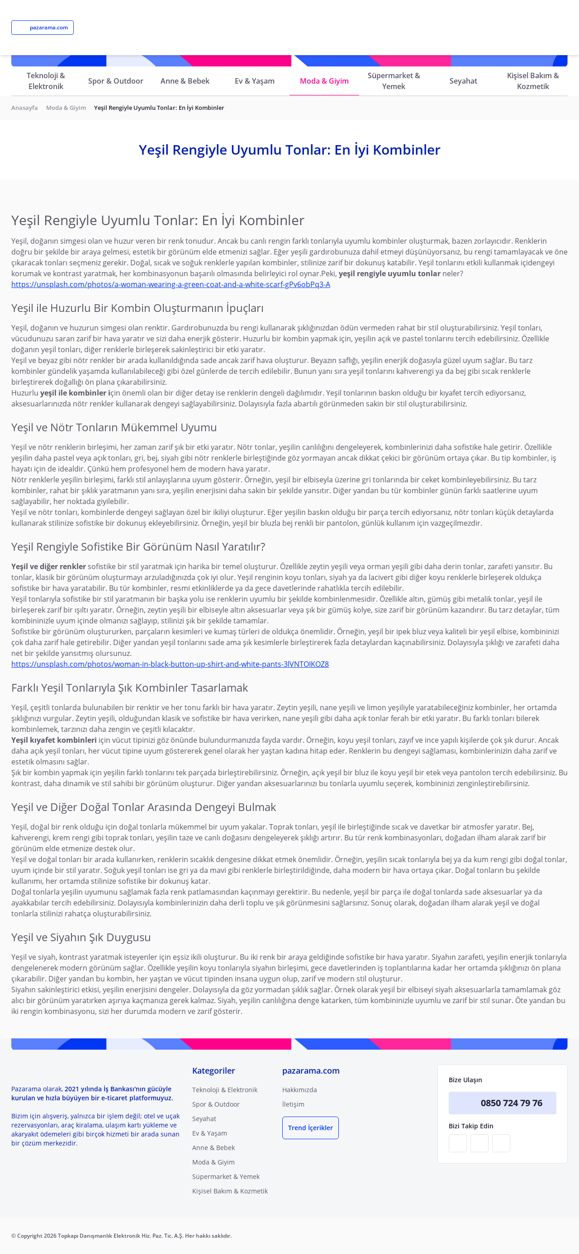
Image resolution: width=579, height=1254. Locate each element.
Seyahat (463, 81)
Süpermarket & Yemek (394, 81)
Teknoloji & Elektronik (46, 81)
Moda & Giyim (324, 81)
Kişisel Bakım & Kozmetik (533, 81)
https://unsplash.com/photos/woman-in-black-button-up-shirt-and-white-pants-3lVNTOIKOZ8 (170, 664)
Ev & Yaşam (255, 81)
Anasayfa (24, 108)
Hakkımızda (299, 1089)
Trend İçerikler (310, 1127)
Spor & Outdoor (115, 81)
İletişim (293, 1104)
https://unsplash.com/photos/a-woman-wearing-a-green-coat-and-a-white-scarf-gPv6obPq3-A (170, 284)
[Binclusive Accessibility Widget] (18, 1228)
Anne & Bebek (185, 81)
